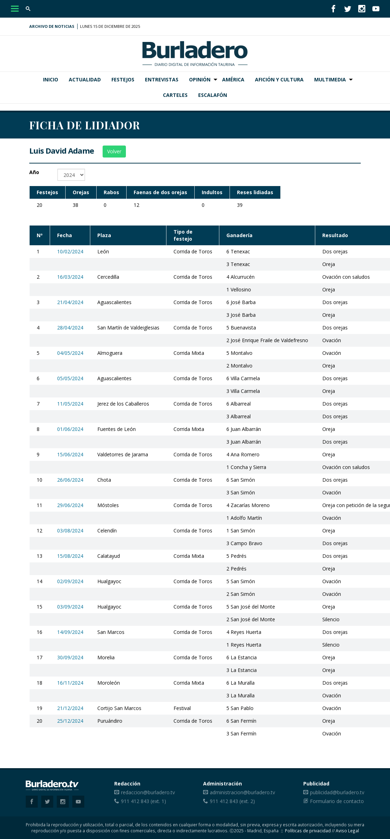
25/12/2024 (70, 720)
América (233, 79)
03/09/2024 (70, 606)
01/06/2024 (70, 429)
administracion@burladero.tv (242, 792)
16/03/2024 (70, 276)
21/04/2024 (70, 302)
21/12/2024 (70, 708)
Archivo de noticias (51, 26)
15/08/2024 (70, 556)
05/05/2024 (70, 378)
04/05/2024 (70, 353)
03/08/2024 (70, 530)
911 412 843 (135, 801)
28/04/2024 (70, 327)
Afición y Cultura (279, 79)
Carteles (175, 95)
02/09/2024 (70, 581)
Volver (114, 151)
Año (34, 172)
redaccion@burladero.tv (148, 792)
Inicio (50, 79)
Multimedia (330, 79)
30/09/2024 (70, 657)
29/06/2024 (70, 505)
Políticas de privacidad (308, 830)
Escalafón (212, 95)
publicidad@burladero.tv (337, 792)
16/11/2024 (70, 682)
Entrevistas (161, 79)
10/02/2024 (70, 251)
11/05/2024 (70, 403)
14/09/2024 (70, 632)
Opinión (200, 79)
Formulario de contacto (337, 801)
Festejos (122, 79)
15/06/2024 (70, 454)
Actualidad (85, 79)
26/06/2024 (70, 479)
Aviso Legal (347, 830)
